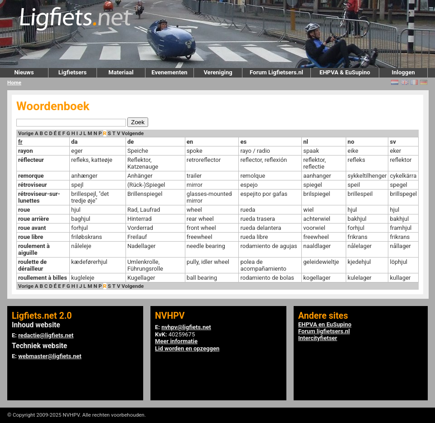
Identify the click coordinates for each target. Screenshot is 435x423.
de (130, 141)
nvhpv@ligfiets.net (186, 327)
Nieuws (24, 72)
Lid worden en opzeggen (187, 348)
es (243, 141)
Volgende (132, 133)
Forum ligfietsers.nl (324, 331)
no (351, 141)
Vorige (26, 133)
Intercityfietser (317, 338)
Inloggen (403, 72)
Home (14, 82)
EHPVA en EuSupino (325, 324)
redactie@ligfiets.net (45, 335)
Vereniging (217, 72)
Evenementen (169, 72)
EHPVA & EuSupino (344, 72)
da (74, 141)
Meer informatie (176, 341)
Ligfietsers (72, 72)
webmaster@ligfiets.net (49, 356)
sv (393, 141)
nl (305, 141)
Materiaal (120, 72)
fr (20, 141)
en (190, 141)
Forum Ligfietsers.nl (276, 72)
